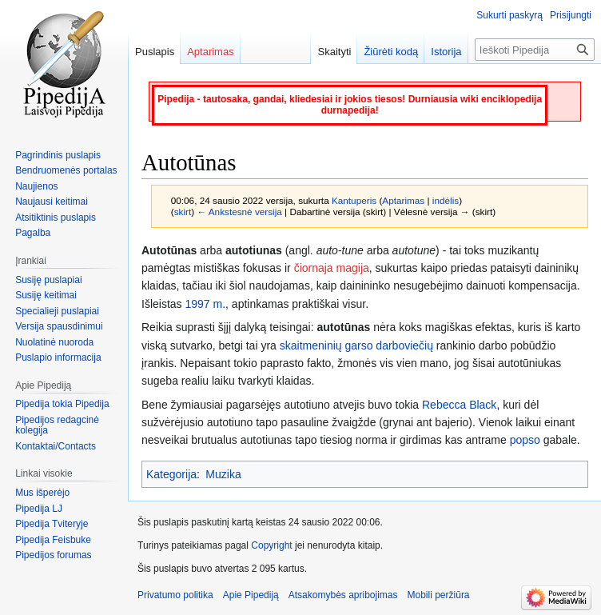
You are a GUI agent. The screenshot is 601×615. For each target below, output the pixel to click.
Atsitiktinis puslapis (55, 217)
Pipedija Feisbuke (53, 539)
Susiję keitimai (46, 295)
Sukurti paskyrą (509, 15)
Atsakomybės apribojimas (343, 595)
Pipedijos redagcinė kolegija (57, 425)
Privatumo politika (175, 595)
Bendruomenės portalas (66, 170)
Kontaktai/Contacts (55, 446)
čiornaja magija (331, 268)
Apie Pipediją (251, 595)
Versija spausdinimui (58, 326)
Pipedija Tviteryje (51, 523)
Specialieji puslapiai (57, 311)
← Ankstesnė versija (239, 211)
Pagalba (32, 232)
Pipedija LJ (38, 508)
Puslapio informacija (58, 357)
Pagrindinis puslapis (58, 155)
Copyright (271, 545)
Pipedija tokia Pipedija (62, 403)
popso (525, 439)
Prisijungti (570, 15)
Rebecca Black (459, 404)
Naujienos (36, 186)
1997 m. (205, 304)
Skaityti (334, 52)
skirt (183, 211)
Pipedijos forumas (53, 555)
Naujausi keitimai (51, 201)
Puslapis (154, 52)
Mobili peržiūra (439, 595)
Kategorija (171, 474)
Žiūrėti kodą (391, 52)
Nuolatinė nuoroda (54, 342)
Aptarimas (403, 200)
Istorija (446, 52)
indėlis (445, 200)
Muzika (223, 474)
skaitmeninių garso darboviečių (356, 345)
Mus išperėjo (42, 492)
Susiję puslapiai (48, 280)
